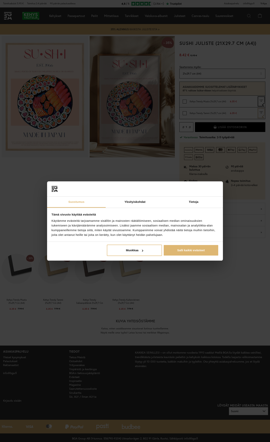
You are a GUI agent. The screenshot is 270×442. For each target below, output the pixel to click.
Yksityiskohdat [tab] (134, 201)
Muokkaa (134, 250)
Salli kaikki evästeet (191, 250)
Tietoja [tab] (193, 201)
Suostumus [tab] (76, 201)
